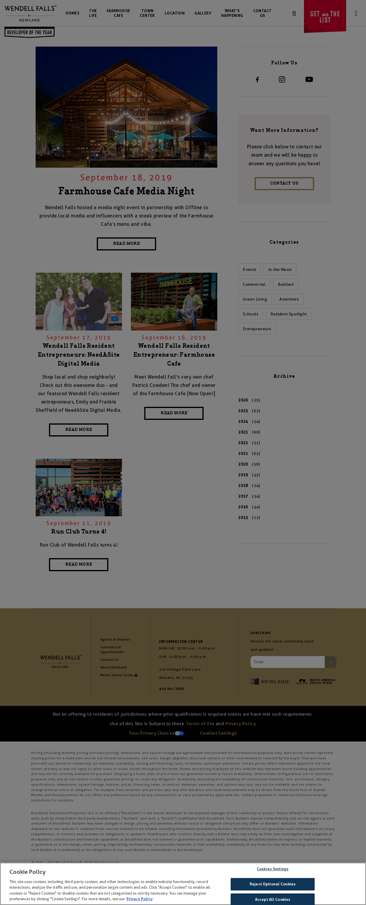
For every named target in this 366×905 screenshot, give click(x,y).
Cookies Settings (273, 870)
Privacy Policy (139, 900)
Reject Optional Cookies (273, 885)
